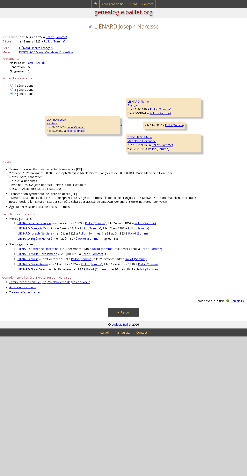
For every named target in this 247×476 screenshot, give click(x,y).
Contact (147, 4)
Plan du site (123, 472)
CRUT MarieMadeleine (196, 180)
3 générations (23, 90)
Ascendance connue (22, 427)
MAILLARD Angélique (201, 126)
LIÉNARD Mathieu (199, 101)
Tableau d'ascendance (24, 432)
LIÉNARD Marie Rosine (32, 404)
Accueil (104, 472)
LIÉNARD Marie (27, 398)
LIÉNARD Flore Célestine (34, 409)
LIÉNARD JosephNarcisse (14, 191)
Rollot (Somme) (56, 37)
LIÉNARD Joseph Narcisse (34, 373)
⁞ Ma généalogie (112, 4)
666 (30, 63)
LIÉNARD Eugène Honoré (34, 378)
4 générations (23, 85)
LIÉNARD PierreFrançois (75, 142)
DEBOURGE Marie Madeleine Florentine (46, 52)
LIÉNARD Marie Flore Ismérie (37, 393)
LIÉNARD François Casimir (35, 368)
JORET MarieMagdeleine (196, 279)
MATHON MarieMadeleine (137, 168)
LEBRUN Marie (197, 228)
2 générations (23, 94)
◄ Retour (123, 452)
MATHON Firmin (198, 154)
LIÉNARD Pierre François (36, 48)
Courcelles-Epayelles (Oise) (159, 123)
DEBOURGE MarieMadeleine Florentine (79, 242)
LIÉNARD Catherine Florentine (37, 388)
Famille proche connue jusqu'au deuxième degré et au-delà (49, 421)
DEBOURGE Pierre (200, 203)
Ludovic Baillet (121, 464)
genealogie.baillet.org (123, 12)
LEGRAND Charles (200, 253)
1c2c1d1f (40, 63)
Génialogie (238, 440)
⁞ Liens (133, 4)
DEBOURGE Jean (138, 216)
